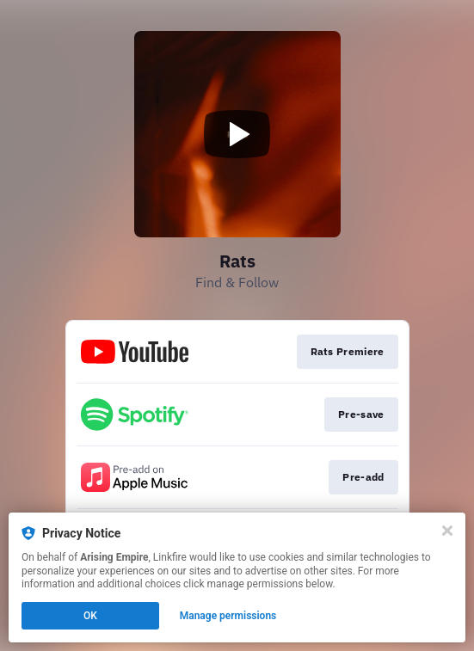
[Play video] (237, 134)
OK (90, 616)
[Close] (447, 530)
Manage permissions (228, 616)
